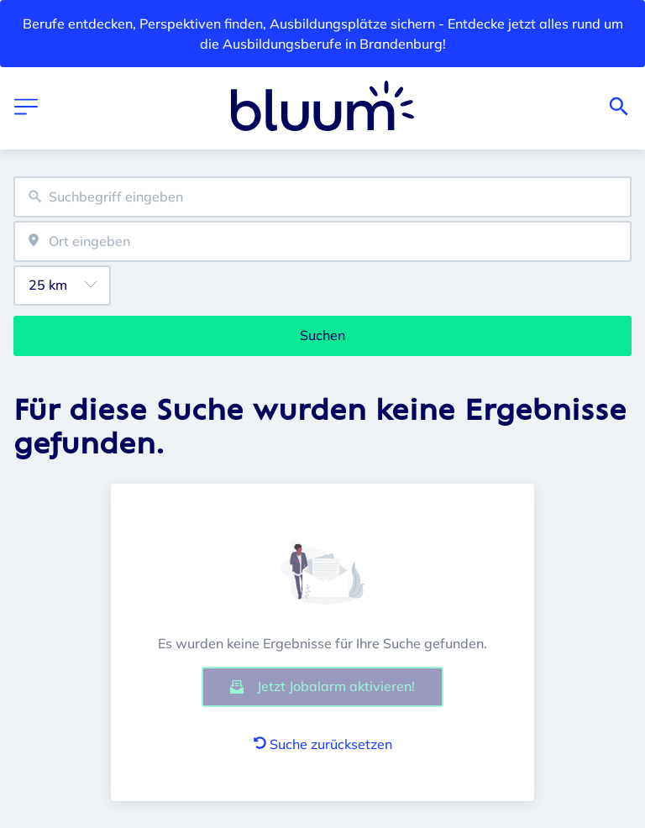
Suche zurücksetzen (323, 744)
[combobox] (322, 196)
